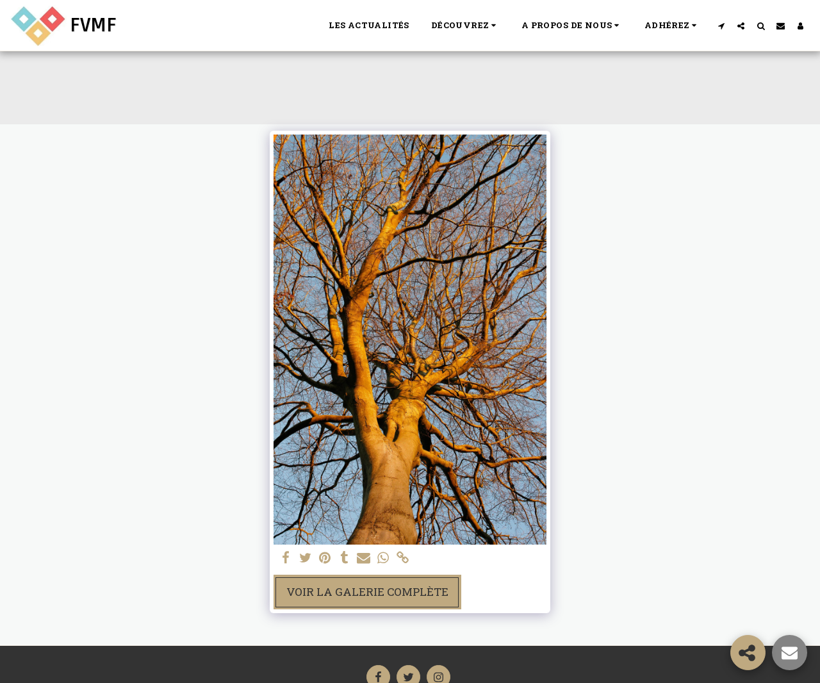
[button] (465, 26)
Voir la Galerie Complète (367, 591)
